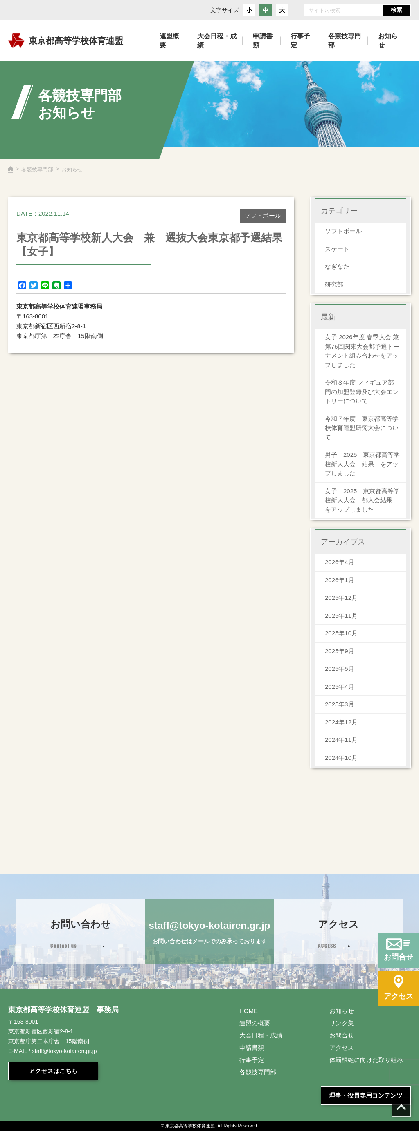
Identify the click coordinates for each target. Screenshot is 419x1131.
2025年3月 (339, 704)
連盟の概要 (254, 1023)
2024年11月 (341, 739)
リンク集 (341, 1023)
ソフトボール (343, 230)
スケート (337, 248)
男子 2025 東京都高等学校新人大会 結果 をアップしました (362, 463)
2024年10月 (341, 757)
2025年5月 (339, 668)
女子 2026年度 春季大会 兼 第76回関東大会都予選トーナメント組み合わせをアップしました (362, 351)
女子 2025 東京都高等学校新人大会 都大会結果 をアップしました (362, 500)
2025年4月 (339, 686)
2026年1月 (339, 580)
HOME (248, 1010)
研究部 (334, 284)
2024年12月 (341, 722)
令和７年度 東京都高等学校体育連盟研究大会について (362, 428)
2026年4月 (339, 562)
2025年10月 (341, 633)
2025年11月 (341, 615)
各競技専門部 (37, 170)
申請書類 (251, 1047)
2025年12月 (341, 597)
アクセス (341, 1047)
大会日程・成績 (260, 1035)
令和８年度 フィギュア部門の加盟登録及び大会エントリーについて (362, 391)
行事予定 (251, 1059)
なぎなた (337, 266)
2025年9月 (339, 651)
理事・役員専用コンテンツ (366, 1095)
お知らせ (341, 1010)
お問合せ (341, 1035)
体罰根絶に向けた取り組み (366, 1059)
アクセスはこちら (53, 1070)
